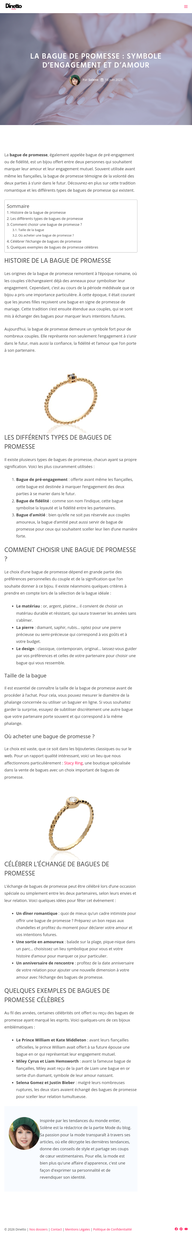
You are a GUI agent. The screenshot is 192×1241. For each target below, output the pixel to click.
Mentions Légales (77, 1229)
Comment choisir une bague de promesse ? (46, 224)
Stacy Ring (73, 763)
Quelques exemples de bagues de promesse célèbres (54, 247)
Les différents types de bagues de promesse (46, 218)
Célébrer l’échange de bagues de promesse (45, 241)
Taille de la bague (31, 230)
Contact (56, 1229)
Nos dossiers (38, 1229)
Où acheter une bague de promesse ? (46, 235)
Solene (93, 80)
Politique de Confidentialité (112, 1229)
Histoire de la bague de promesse (38, 212)
